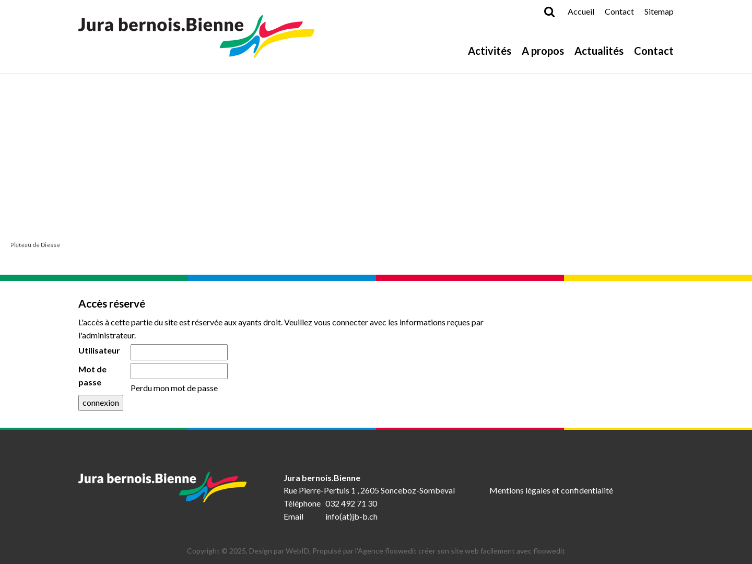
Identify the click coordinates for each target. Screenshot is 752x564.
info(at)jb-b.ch (351, 516)
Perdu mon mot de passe (174, 388)
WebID (297, 550)
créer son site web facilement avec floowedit (491, 550)
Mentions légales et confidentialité (551, 490)
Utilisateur (99, 350)
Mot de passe (92, 375)
